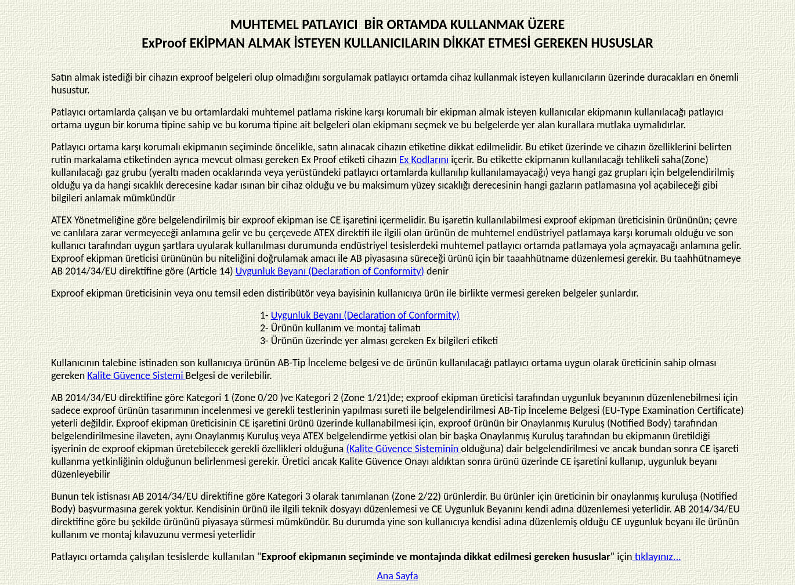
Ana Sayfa (397, 575)
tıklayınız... (657, 556)
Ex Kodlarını (424, 159)
